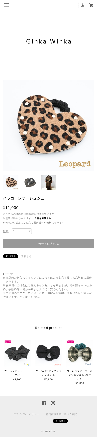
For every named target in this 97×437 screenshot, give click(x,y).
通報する (26, 256)
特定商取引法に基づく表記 (61, 414)
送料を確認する (43, 218)
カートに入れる (48, 243)
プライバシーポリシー (26, 414)
